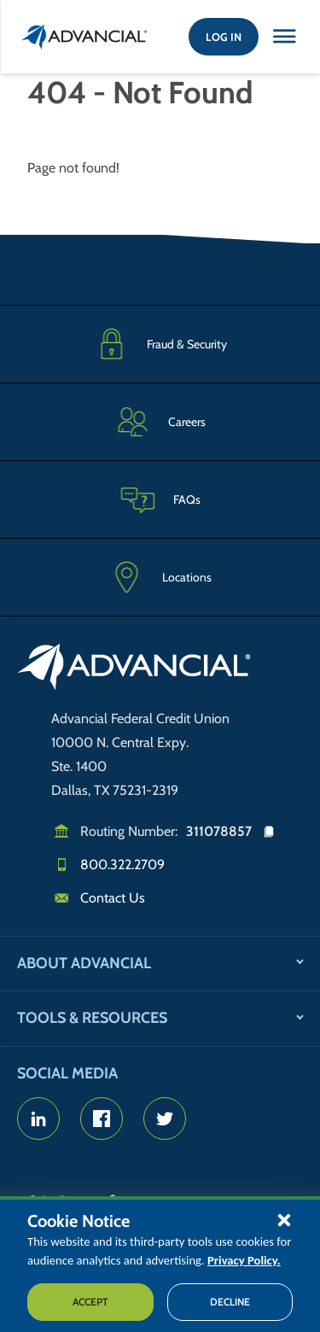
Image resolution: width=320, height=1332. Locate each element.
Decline (230, 1301)
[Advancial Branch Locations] (160, 577)
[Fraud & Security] (160, 344)
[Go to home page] (134, 669)
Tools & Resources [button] (92, 1017)
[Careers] (160, 421)
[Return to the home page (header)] (84, 37)
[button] (284, 1219)
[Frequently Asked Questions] (160, 499)
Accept (90, 1301)
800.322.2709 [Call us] (122, 864)
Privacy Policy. (244, 1260)
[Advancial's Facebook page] (101, 1118)
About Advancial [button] (84, 963)
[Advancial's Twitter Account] (164, 1118)
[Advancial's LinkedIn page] (38, 1118)
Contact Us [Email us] (112, 898)
